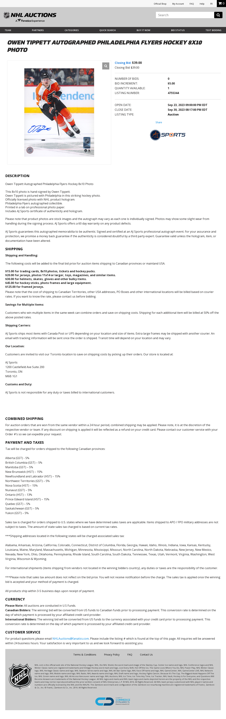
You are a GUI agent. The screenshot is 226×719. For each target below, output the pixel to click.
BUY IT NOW (143, 30)
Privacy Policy (112, 654)
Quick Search (107, 30)
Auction (173, 114)
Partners (38, 30)
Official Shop (160, 3)
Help (202, 3)
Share (159, 122)
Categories (72, 30)
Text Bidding (213, 30)
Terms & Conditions (84, 654)
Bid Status (178, 30)
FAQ (192, 3)
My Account (178, 3)
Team (8, 30)
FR (211, 3)
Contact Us (146, 654)
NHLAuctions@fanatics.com (70, 639)
